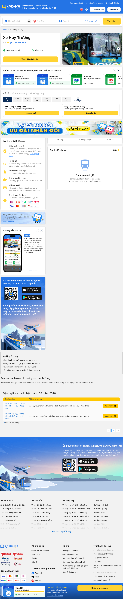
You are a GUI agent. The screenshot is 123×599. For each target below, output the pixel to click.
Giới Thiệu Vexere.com (40, 550)
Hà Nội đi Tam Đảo (100, 516)
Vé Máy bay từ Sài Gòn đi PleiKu (74, 524)
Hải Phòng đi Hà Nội (101, 528)
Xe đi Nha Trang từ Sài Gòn (10, 513)
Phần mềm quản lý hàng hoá (104, 576)
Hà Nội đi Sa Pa (99, 513)
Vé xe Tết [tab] (110, 140)
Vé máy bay (68, 500)
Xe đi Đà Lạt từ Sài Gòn (9, 516)
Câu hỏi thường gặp (69, 572)
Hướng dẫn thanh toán (70, 550)
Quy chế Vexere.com (70, 554)
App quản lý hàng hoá (101, 580)
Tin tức (34, 558)
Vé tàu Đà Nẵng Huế (39, 524)
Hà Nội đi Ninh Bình (100, 505)
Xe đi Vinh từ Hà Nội (8, 528)
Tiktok (37, 577)
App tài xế (97, 562)
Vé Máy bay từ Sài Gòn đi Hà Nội (74, 513)
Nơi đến (40, 21)
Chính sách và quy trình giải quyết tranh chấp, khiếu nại (75, 567)
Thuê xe (97, 500)
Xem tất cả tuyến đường (61, 532)
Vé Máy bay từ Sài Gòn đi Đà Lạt (74, 520)
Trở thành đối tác (113, 3)
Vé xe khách (6, 500)
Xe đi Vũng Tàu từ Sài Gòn (10, 509)
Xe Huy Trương (10, 356)
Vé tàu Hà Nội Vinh (38, 528)
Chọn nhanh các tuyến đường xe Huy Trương (20, 360)
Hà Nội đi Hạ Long (100, 509)
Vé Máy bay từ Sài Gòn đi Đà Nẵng (75, 516)
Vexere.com (4, 30)
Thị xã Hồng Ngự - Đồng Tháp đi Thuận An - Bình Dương (14, 416)
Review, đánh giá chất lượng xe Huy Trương (19, 367)
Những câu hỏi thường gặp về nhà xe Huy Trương (21, 363)
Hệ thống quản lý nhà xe (103, 550)
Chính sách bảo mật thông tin (73, 558)
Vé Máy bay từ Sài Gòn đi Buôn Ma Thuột (75, 529)
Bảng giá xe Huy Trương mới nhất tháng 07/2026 (21, 370)
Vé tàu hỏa (36, 500)
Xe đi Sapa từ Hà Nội (8, 520)
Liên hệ (34, 562)
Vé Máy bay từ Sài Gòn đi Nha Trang (76, 509)
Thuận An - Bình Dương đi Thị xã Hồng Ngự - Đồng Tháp (15, 405)
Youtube (38, 581)
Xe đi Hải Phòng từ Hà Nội (10, 524)
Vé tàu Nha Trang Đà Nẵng (41, 520)
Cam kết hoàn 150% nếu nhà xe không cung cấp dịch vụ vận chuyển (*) (37, 7)
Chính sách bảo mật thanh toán (74, 562)
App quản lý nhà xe (100, 558)
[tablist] (85, 139)
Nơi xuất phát (14, 21)
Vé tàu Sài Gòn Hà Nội (40, 516)
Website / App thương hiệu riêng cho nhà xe (107, 566)
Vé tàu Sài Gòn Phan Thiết (41, 509)
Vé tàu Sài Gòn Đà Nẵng (40, 513)
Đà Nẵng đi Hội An (100, 520)
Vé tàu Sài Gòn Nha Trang (41, 505)
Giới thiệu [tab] (60, 140)
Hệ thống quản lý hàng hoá (104, 573)
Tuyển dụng (35, 554)
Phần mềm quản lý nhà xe (103, 554)
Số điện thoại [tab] (85, 140)
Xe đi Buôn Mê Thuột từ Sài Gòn (12, 505)
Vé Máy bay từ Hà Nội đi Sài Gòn (74, 505)
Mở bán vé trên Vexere (94, 3)
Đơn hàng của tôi (76, 3)
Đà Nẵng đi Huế (99, 524)
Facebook (38, 573)
